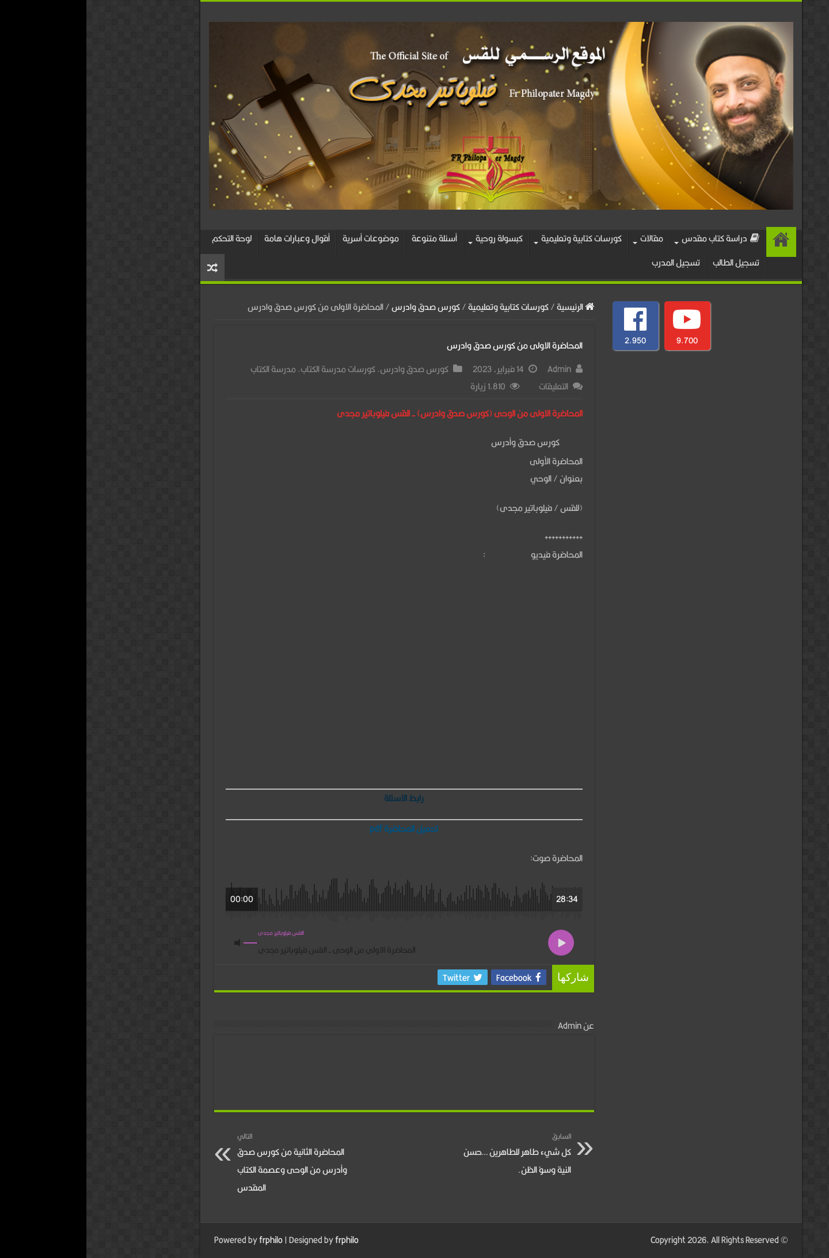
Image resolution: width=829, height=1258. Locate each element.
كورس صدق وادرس (339, 306)
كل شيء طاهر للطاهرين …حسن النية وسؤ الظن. (426, 1153)
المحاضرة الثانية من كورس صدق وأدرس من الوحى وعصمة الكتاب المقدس (210, 1162)
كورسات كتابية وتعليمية (495, 238)
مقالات (565, 238)
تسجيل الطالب (649, 262)
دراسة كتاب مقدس (634, 238)
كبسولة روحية (412, 238)
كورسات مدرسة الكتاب (251, 369)
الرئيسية (695, 242)
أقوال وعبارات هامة (211, 238)
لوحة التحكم (145, 238)
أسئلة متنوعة (348, 238)
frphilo (184, 1240)
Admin (473, 369)
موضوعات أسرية (284, 238)
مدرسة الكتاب (187, 369)
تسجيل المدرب (589, 262)
